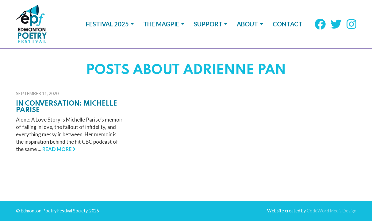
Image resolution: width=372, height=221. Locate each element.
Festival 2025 (107, 24)
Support (208, 24)
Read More (58, 101)
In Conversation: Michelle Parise (66, 58)
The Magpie (161, 24)
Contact (287, 24)
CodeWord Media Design (331, 136)
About (247, 24)
